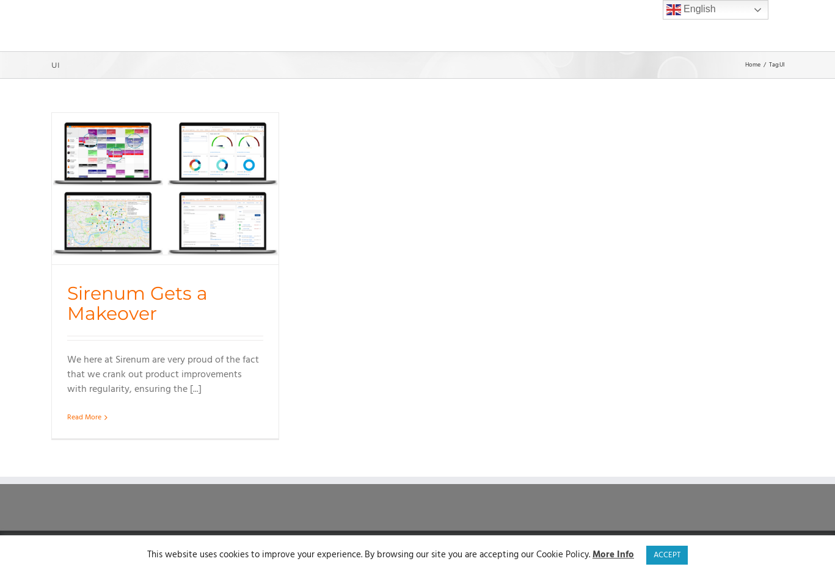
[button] (768, 25)
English (691, 9)
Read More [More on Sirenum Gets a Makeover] (84, 417)
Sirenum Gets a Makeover (137, 303)
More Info (613, 555)
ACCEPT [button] (667, 555)
